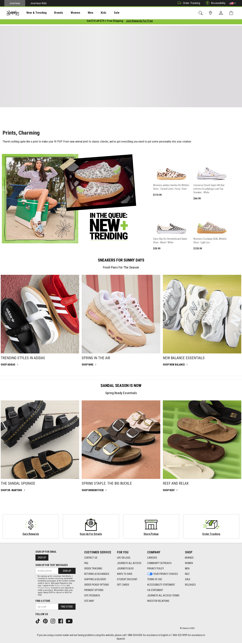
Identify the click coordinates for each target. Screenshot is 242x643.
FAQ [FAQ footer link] (86, 563)
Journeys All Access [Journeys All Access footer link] (129, 563)
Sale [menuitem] (104, 12)
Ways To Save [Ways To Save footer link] (124, 574)
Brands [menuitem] (53, 12)
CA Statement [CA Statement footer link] (155, 590)
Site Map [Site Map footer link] (89, 601)
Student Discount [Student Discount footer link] (127, 579)
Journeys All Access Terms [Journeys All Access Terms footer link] (163, 595)
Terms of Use (60, 585)
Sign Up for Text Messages (51, 565)
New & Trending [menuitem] (33, 12)
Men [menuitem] (81, 12)
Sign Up (42, 557)
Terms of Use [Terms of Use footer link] (154, 579)
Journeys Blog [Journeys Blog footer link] (125, 568)
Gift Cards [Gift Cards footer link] (123, 584)
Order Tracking (188, 3)
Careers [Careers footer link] (152, 557)
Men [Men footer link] (187, 568)
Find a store (42, 600)
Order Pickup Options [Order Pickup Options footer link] (96, 584)
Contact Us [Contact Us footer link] (90, 557)
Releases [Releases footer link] (190, 584)
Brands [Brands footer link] (189, 557)
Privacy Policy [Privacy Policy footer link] (155, 568)
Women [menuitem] (67, 12)
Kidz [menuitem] (92, 12)
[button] (232, 3)
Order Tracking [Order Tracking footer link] (93, 568)
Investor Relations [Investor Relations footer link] (158, 601)
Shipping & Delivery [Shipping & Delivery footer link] (95, 579)
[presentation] (33, 12)
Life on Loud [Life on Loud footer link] (123, 557)
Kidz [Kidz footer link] (187, 574)
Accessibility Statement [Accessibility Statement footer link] (161, 584)
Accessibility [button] (214, 3)
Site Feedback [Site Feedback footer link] (92, 595)
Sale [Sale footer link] (187, 579)
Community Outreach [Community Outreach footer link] (159, 563)
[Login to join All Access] (105, 21)
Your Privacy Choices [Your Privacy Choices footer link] (162, 574)
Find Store (67, 606)
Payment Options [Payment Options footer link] (93, 590)
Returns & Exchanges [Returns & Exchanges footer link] (96, 574)
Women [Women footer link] (189, 563)
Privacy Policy (44, 588)
